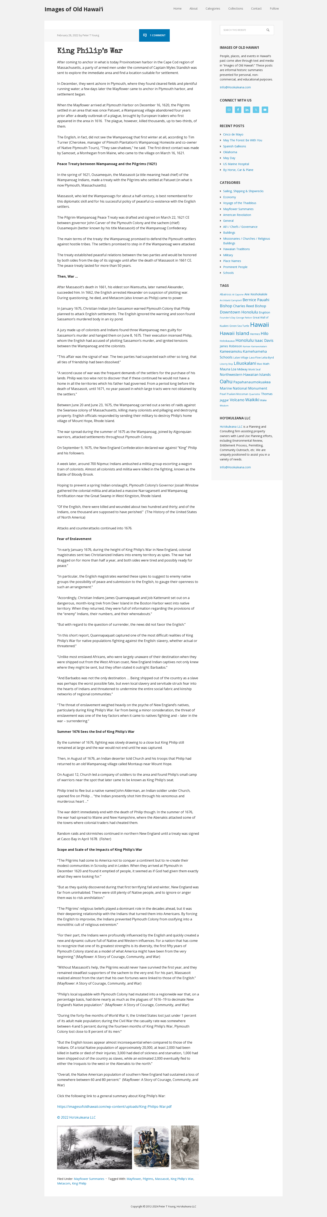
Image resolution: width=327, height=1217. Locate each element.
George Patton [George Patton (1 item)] (244, 317)
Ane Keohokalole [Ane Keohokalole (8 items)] (255, 294)
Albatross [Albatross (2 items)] (225, 294)
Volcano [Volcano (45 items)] (237, 399)
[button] (94, 1147)
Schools (228, 273)
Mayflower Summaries (89, 1179)
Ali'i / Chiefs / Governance (240, 227)
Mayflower (134, 1179)
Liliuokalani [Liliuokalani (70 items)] (245, 363)
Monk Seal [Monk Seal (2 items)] (254, 369)
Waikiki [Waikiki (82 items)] (252, 399)
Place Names (232, 261)
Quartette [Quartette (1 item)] (254, 394)
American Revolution (237, 215)
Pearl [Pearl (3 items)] (223, 394)
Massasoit (162, 1179)
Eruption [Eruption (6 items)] (264, 312)
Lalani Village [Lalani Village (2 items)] (240, 357)
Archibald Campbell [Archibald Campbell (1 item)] (231, 300)
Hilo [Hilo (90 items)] (264, 333)
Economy (229, 197)
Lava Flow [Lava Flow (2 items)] (255, 357)
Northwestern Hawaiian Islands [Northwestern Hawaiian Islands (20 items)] (245, 374)
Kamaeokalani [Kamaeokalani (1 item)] (259, 346)
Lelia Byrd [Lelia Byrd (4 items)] (268, 357)
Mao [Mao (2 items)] (259, 363)
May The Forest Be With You (242, 140)
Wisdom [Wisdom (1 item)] (224, 405)
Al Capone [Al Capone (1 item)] (238, 294)
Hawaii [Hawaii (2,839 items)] (259, 324)
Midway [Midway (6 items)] (242, 369)
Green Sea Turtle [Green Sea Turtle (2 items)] (239, 325)
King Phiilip (79, 1183)
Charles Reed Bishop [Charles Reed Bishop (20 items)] (249, 305)
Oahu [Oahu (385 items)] (226, 381)
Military (228, 255)
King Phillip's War (182, 1179)
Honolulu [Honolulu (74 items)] (244, 340)
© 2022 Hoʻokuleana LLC (76, 1117)
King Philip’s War (97, 51)
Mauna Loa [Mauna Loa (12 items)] (228, 369)
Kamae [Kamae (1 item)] (246, 346)
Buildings (229, 232)
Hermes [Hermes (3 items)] (255, 334)
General (228, 221)
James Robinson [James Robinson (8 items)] (231, 346)
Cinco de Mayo (233, 134)
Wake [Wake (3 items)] (263, 400)
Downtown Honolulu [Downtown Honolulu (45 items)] (239, 312)
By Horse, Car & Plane (238, 170)
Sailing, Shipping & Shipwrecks (243, 191)
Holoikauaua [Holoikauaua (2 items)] (227, 340)
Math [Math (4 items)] (266, 364)
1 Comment (158, 35)
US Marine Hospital (236, 164)
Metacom (63, 1183)
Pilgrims (148, 1179)
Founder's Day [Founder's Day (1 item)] (227, 317)
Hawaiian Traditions (236, 249)
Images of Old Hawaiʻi (74, 9)
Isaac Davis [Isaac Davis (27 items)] (264, 340)
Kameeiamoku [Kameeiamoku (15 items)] (231, 351)
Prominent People (235, 267)
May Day (229, 158)
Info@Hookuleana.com (235, 87)
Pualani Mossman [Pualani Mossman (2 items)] (237, 394)
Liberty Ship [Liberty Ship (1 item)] (226, 363)
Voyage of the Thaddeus (239, 203)
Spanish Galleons (234, 146)
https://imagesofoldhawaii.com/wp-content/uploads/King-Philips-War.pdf (114, 1106)
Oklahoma (230, 152)
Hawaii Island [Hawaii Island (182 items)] (234, 333)
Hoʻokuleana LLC (231, 427)
